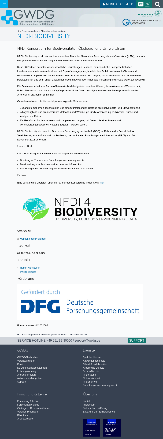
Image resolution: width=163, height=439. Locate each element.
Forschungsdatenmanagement (100, 385)
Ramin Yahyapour (30, 267)
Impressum (89, 404)
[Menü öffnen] (4, 4)
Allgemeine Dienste (93, 368)
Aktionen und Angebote (30, 378)
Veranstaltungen (26, 361)
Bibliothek (22, 415)
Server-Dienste (91, 371)
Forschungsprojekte (28, 404)
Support (136, 340)
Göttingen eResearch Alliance (33, 408)
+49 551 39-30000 (59, 340)
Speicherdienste (92, 357)
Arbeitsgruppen (25, 418)
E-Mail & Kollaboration (95, 364)
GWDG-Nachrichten (28, 357)
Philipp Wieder (28, 271)
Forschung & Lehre (28, 401)
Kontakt (87, 401)
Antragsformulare (26, 374)
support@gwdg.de (87, 340)
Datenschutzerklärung (95, 408)
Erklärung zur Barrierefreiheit (99, 411)
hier (102, 182)
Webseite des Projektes (33, 238)
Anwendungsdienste (94, 361)
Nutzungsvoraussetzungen (32, 368)
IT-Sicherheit (90, 381)
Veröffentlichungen (27, 411)
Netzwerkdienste (92, 378)
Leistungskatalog (26, 371)
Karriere (21, 364)
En (147, 4)
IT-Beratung (89, 374)
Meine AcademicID (118, 4)
